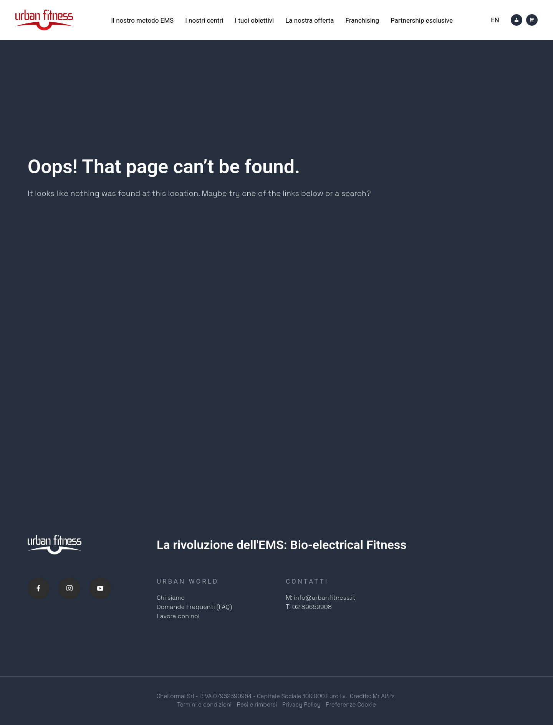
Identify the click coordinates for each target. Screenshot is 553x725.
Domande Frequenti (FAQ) (194, 607)
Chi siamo (171, 598)
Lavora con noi (178, 616)
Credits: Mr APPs (372, 696)
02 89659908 (312, 607)
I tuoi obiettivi (254, 20)
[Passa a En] (495, 20)
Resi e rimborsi (257, 704)
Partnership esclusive (422, 20)
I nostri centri (204, 20)
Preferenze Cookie (351, 704)
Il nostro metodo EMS (142, 20)
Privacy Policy (301, 704)
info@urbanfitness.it (324, 598)
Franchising (362, 20)
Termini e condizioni (204, 704)
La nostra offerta (309, 20)
